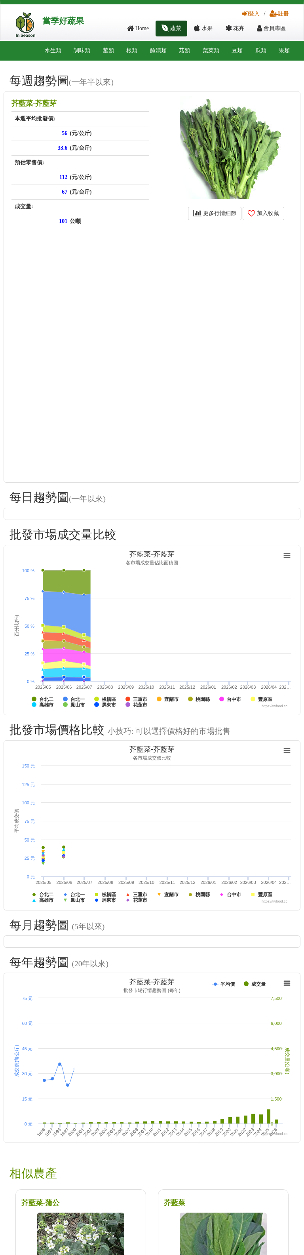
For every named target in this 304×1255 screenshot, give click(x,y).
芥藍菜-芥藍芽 (34, 103)
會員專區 (271, 28)
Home (138, 28)
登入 (251, 14)
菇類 (184, 50)
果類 (284, 50)
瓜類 (260, 50)
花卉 (235, 28)
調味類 (82, 50)
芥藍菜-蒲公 (40, 1203)
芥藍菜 (174, 1203)
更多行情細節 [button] (214, 213)
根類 (131, 50)
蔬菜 (172, 28)
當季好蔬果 (63, 21)
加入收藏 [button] (263, 213)
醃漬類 (158, 50)
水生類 (53, 50)
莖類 (108, 50)
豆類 (237, 50)
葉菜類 (211, 50)
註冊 (279, 14)
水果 (203, 28)
